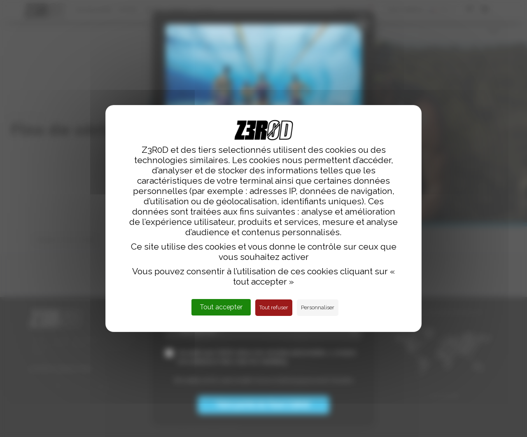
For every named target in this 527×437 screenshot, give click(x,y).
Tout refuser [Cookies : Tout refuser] (273, 307)
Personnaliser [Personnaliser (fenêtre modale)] (317, 307)
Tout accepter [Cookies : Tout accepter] (221, 307)
